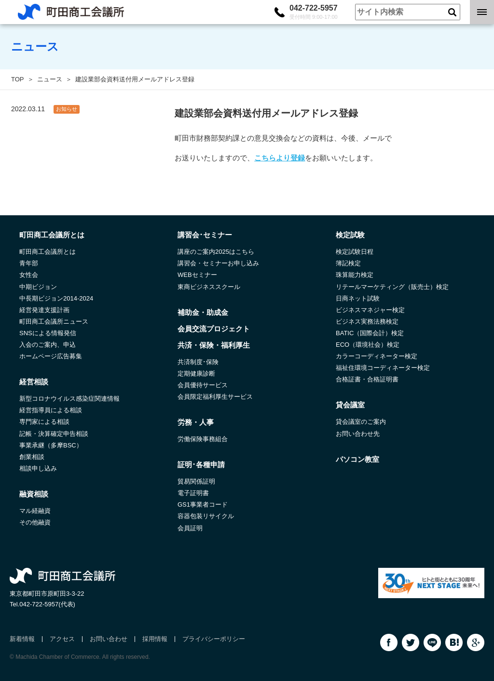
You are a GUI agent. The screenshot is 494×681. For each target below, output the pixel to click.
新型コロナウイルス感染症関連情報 (69, 398)
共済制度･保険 (198, 362)
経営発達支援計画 (44, 310)
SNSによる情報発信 (47, 333)
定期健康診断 (196, 373)
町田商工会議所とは (47, 251)
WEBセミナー (197, 274)
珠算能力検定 (354, 274)
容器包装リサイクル (206, 516)
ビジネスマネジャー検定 (370, 310)
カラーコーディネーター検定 (376, 356)
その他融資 (35, 522)
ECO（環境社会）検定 (367, 344)
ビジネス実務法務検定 (367, 321)
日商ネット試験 (358, 298)
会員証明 (190, 528)
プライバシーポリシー (213, 638)
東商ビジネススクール (209, 286)
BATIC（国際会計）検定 (370, 333)
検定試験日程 (354, 251)
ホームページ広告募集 (50, 356)
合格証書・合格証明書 (367, 379)
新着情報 (22, 638)
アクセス (62, 638)
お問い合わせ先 (358, 433)
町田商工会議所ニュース (53, 321)
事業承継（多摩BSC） (50, 445)
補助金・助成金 (203, 312)
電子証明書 (193, 493)
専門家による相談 (44, 421)
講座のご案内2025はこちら (216, 251)
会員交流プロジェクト (214, 329)
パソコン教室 (357, 459)
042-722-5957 (313, 12)
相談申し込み (38, 468)
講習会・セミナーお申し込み (218, 263)
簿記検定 (348, 263)
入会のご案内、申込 (47, 344)
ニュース (49, 79)
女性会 (28, 274)
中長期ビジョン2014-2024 (56, 298)
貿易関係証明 (196, 481)
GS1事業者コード (203, 504)
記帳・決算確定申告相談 (53, 433)
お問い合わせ (108, 638)
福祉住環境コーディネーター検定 (383, 367)
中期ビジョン (38, 286)
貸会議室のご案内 (361, 421)
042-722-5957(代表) (47, 604)
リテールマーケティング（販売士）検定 (392, 286)
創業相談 (31, 456)
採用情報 (154, 638)
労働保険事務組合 (203, 439)
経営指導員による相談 (50, 410)
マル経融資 (35, 510)
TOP (17, 79)
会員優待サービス (203, 385)
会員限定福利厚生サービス (215, 396)
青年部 (28, 263)
